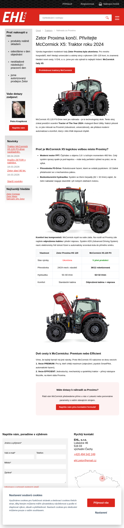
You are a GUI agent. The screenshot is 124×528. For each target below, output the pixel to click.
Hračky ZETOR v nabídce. (16, 161)
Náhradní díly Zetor (16, 199)
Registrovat (87, 3)
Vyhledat (107, 18)
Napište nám (18, 128)
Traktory (48, 30)
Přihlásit (67, 3)
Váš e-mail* (9, 453)
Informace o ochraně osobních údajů (21, 487)
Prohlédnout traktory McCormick (55, 70)
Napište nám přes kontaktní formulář (77, 407)
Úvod (38, 30)
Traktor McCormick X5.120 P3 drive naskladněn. (17, 149)
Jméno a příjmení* (13, 443)
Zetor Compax (13, 194)
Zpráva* (8, 472)
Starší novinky (14, 181)
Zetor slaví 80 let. (16, 170)
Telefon (39, 453)
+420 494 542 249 (84, 454)
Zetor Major (12, 196)
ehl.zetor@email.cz (85, 460)
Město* (7, 462)
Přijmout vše (101, 502)
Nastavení (101, 512)
